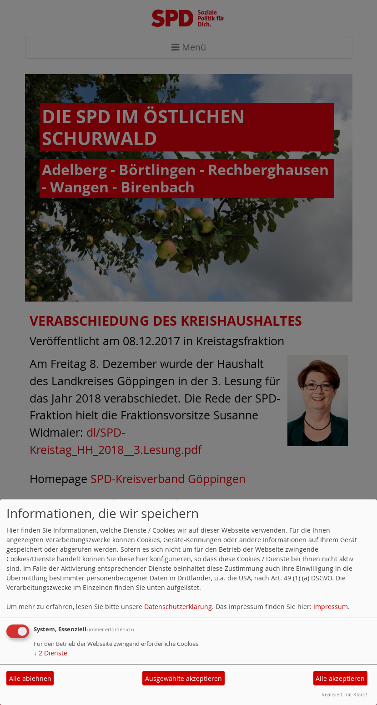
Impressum (330, 606)
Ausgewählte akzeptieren (183, 678)
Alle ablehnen (30, 678)
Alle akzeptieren (340, 678)
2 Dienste (50, 653)
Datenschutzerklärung (178, 606)
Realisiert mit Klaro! (344, 694)
